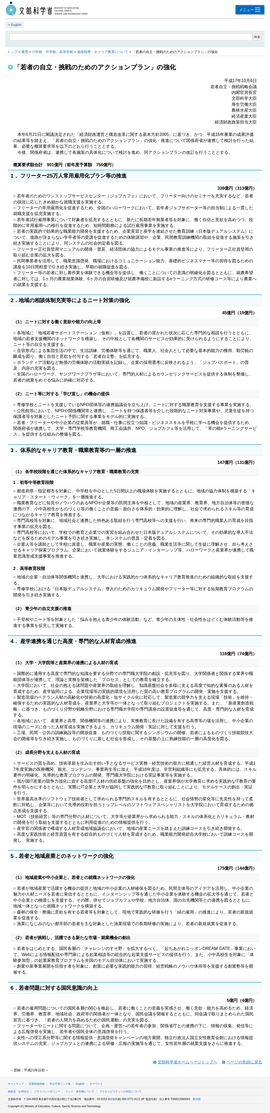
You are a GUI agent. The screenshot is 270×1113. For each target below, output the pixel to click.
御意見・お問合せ (18, 1091)
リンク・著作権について (79, 1091)
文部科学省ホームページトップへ (187, 1062)
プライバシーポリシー (47, 1091)
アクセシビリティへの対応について (120, 1091)
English (16, 25)
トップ (12, 52)
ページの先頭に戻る (244, 1062)
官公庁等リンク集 (60, 1083)
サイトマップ (16, 1083)
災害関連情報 (37, 1083)
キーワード (96, 1083)
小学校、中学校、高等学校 (52, 52)
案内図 (197, 1099)
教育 (24, 52)
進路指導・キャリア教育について (102, 52)
